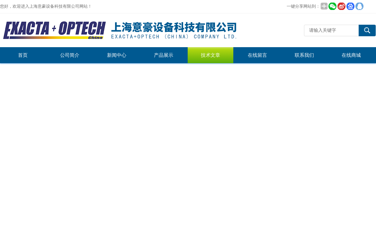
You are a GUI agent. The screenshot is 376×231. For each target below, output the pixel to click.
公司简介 (69, 55)
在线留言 (257, 55)
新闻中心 (116, 55)
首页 (23, 55)
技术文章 (210, 55)
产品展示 (163, 55)
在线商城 (351, 55)
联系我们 (304, 55)
